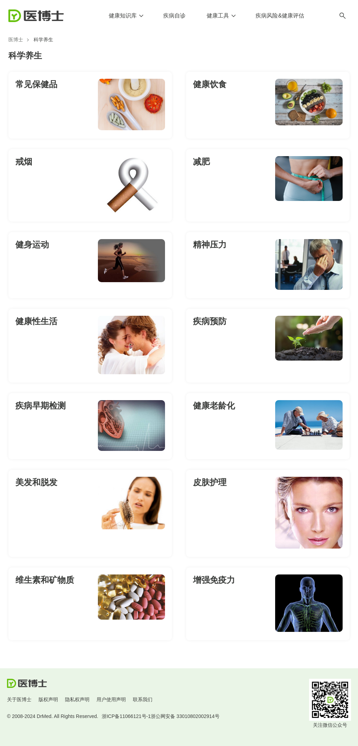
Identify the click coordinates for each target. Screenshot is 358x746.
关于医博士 (19, 699)
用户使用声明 (111, 699)
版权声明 (48, 699)
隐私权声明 (77, 699)
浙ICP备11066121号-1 (126, 716)
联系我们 (142, 699)
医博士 (15, 39)
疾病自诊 (174, 16)
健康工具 (218, 16)
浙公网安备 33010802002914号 (185, 716)
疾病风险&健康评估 (280, 16)
